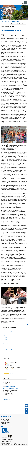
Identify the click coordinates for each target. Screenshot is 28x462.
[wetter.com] (6, 373)
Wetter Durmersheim (12, 361)
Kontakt (3, 443)
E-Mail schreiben (4, 423)
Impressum (8, 443)
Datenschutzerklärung (7, 444)
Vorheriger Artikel (5, 21)
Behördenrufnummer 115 (6, 441)
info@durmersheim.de (10, 386)
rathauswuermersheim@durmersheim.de (14, 396)
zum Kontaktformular (7, 399)
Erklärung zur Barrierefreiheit (20, 444)
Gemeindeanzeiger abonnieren (7, 439)
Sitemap (14, 443)
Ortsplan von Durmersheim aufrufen (10, 388)
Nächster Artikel (15, 21)
